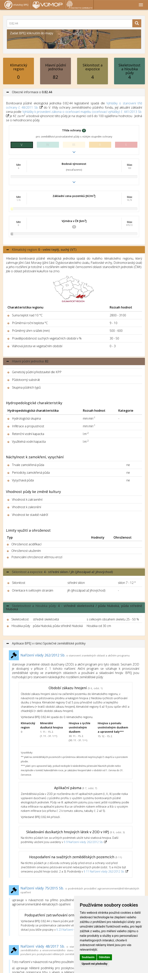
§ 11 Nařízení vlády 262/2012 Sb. (104, 871)
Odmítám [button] (104, 957)
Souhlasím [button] (88, 957)
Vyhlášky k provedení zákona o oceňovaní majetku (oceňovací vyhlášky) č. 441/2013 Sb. (82, 112)
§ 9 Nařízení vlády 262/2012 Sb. (84, 842)
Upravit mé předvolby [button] (94, 963)
